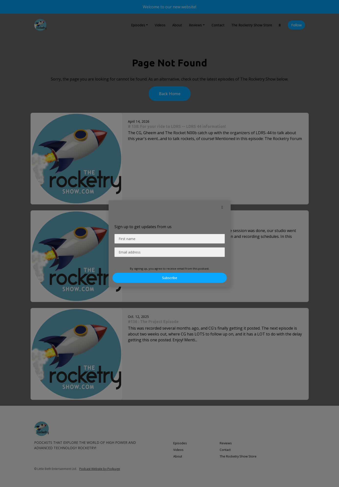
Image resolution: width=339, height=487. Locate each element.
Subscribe (169, 277)
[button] (222, 207)
